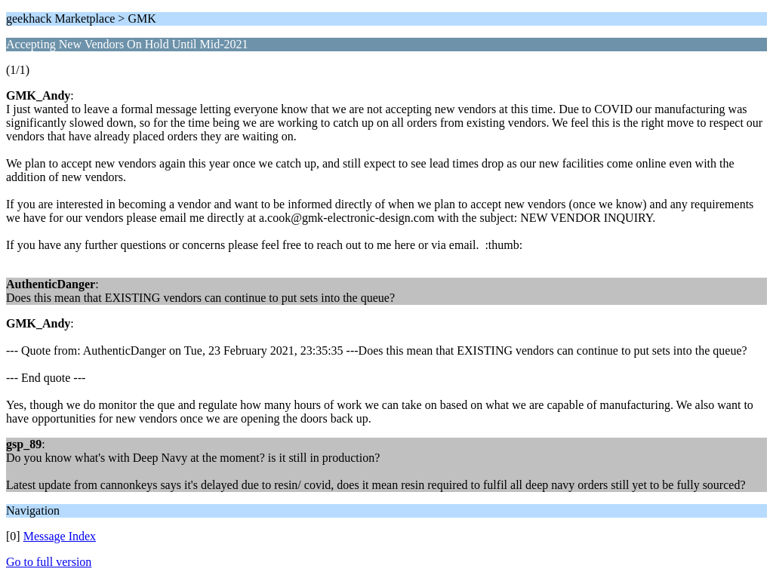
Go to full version (48, 561)
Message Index (59, 536)
